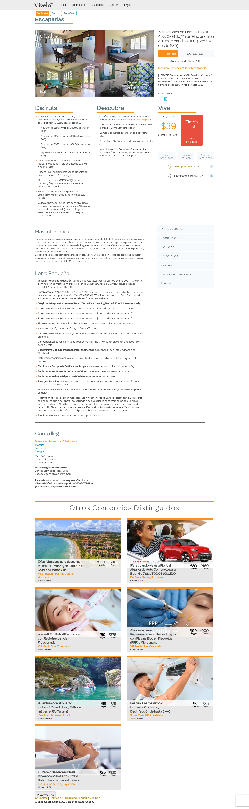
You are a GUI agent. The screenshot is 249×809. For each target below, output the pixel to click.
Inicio (63, 4)
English (114, 4)
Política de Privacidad (63, 798)
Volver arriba (45, 795)
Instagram (40, 451)
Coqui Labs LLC (54, 801)
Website (39, 444)
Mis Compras (143, 119)
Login (127, 5)
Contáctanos (78, 4)
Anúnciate (41, 798)
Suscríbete (98, 4)
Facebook (40, 447)
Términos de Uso (89, 798)
